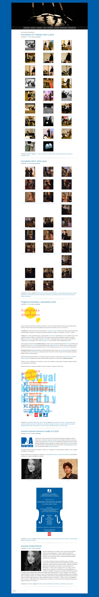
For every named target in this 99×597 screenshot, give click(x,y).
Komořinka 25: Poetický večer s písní (37, 35)
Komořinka (30, 294)
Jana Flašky (28, 338)
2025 (39, 153)
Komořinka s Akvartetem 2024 (53, 294)
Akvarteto (27, 27)
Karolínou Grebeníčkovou (33, 351)
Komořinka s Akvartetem (40, 294)
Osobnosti (29, 583)
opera (67, 583)
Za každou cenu (45, 340)
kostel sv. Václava (60, 424)
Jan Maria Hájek (51, 153)
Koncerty (39, 27)
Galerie (56, 27)
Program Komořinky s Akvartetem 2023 (38, 302)
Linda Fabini (64, 294)
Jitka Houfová (69, 293)
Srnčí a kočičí (51, 335)
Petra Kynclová (71, 294)
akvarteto (38, 36)
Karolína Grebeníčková (60, 153)
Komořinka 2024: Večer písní (34, 161)
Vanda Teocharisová (26, 296)
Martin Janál (29, 425)
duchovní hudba (45, 538)
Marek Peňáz (67, 343)
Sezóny (33, 27)
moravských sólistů (51, 330)
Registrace (63, 27)
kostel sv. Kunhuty (69, 538)
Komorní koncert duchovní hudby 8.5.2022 (40, 431)
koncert (63, 538)
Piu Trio (33, 345)
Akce (45, 27)
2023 (52, 422)
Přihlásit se (71, 27)
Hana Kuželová (53, 293)
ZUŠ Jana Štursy (63, 425)
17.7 (37, 153)
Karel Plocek (29, 424)
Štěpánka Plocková (54, 345)
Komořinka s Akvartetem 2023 (34, 422)
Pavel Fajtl (35, 425)
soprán (71, 583)
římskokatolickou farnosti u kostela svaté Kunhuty (57, 454)
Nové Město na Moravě (30, 540)
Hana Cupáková (45, 293)
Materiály (50, 27)
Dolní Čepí (43, 153)
